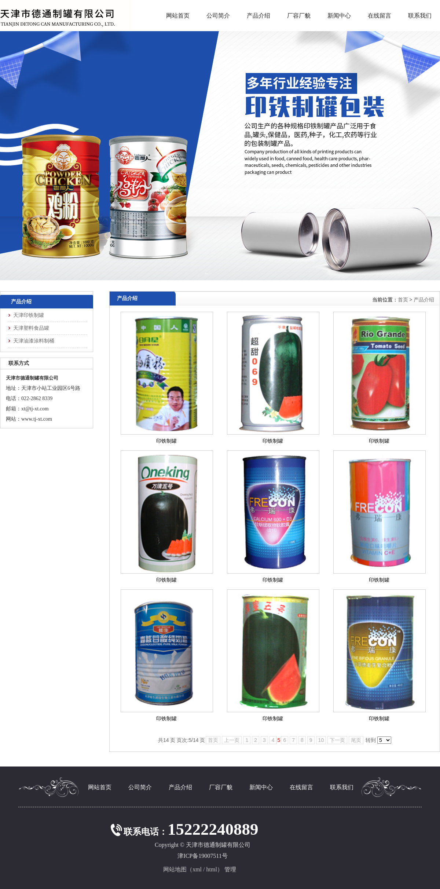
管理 (230, 869)
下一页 (337, 740)
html (211, 869)
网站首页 (178, 15)
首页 (403, 300)
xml (197, 869)
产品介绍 (424, 300)
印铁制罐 (166, 441)
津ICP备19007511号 (202, 856)
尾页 (356, 740)
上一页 (231, 740)
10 (321, 740)
